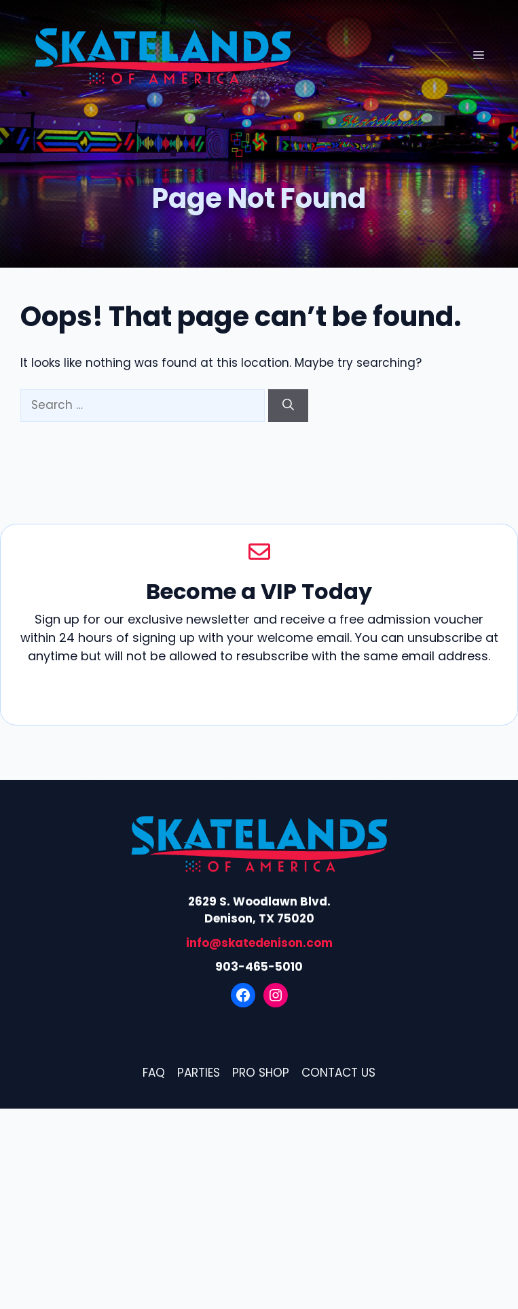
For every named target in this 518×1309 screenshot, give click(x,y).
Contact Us (338, 1072)
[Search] (288, 405)
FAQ (154, 1072)
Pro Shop (260, 1072)
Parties (198, 1072)
